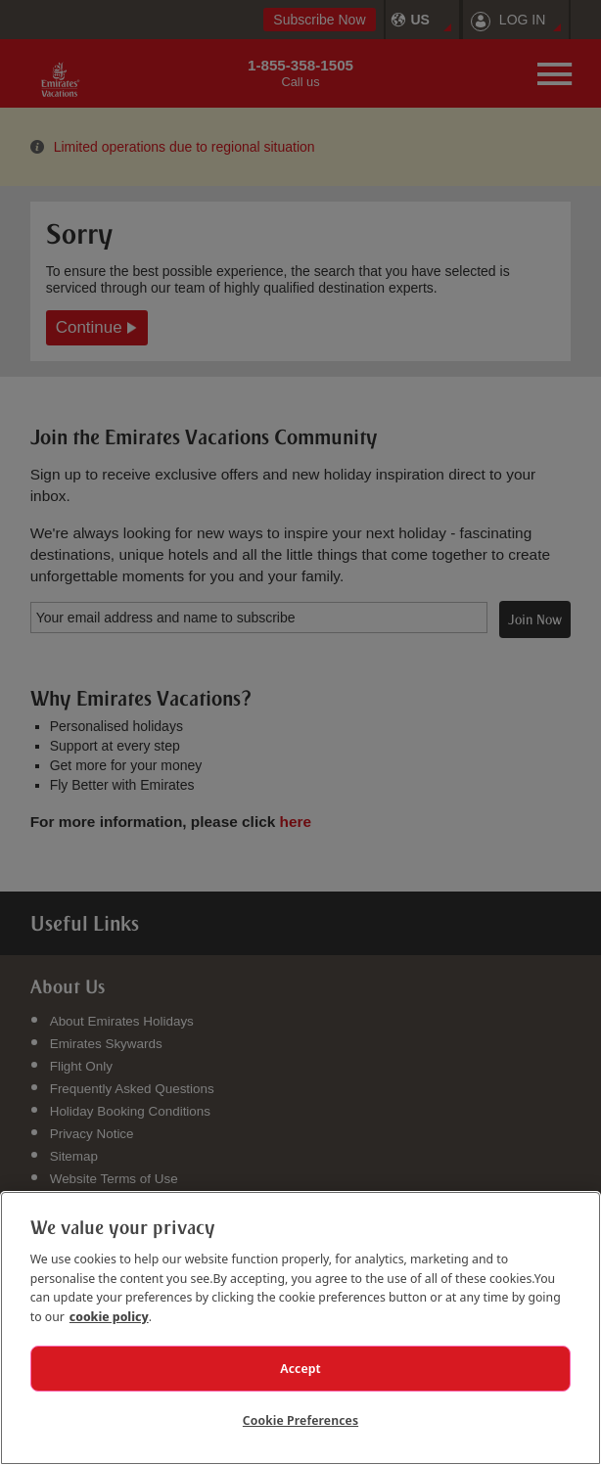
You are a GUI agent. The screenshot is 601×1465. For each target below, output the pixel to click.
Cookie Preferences (300, 1420)
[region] (300, 1328)
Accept (300, 1368)
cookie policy (109, 1316)
